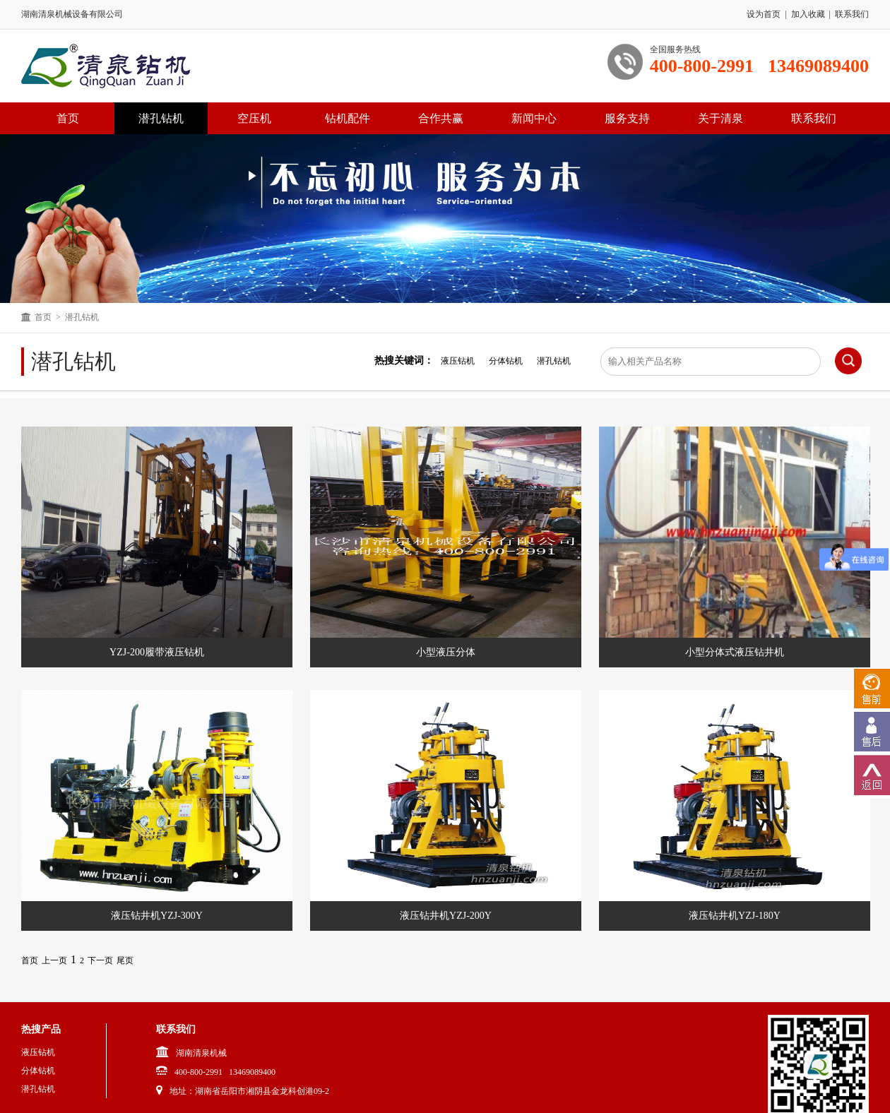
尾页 (125, 960)
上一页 (54, 960)
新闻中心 (534, 118)
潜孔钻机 (161, 118)
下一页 (100, 960)
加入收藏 (808, 14)
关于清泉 (720, 118)
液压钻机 (458, 361)
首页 (43, 317)
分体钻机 (506, 361)
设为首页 (764, 14)
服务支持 (627, 118)
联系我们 (852, 14)
